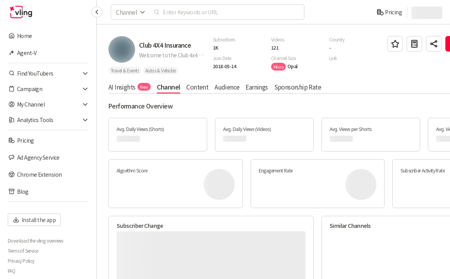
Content (197, 86)
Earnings (257, 86)
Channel (168, 86)
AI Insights (129, 86)
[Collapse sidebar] (96, 12)
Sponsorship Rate (297, 86)
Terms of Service (23, 251)
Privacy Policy (21, 261)
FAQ (11, 271)
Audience (227, 86)
